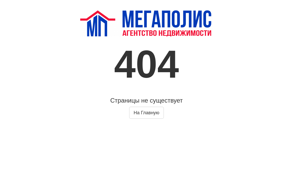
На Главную (146, 112)
